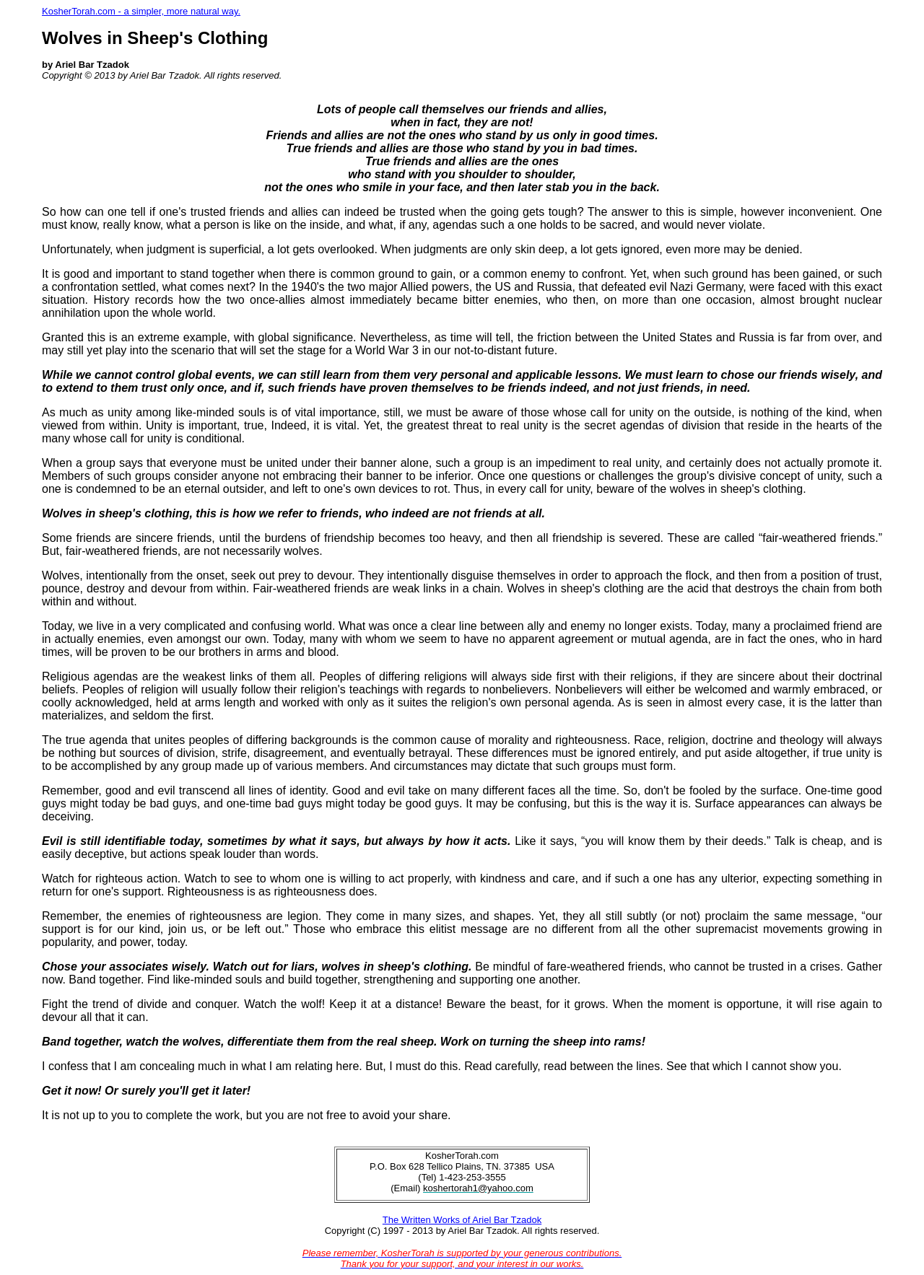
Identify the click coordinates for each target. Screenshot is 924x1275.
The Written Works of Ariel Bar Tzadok (462, 1219)
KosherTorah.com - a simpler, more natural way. (141, 11)
